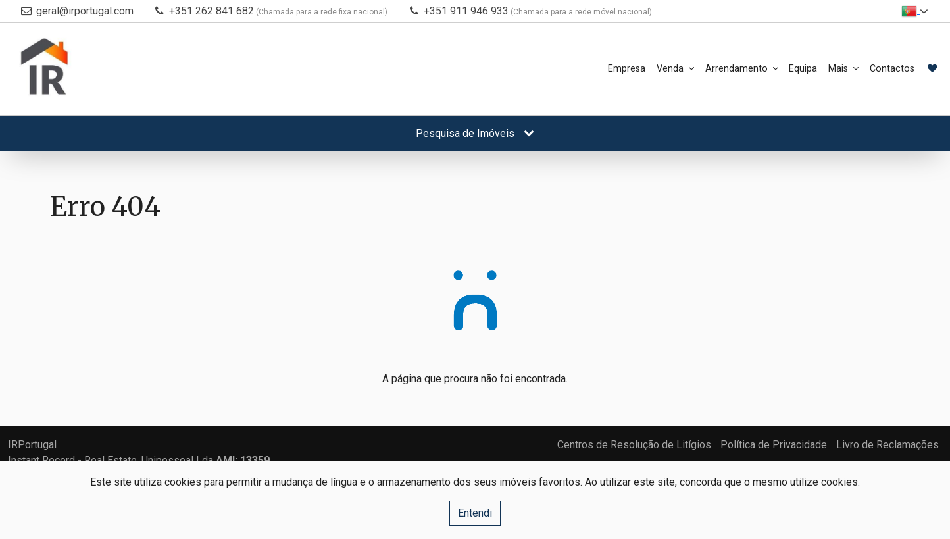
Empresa (544, 69)
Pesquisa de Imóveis (475, 133)
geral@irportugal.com (85, 11)
